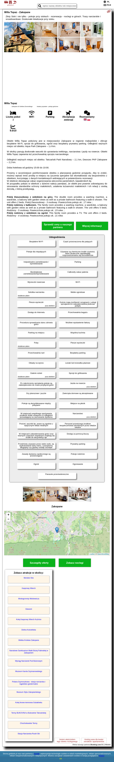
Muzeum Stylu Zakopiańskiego (29, 692)
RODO (101, 756)
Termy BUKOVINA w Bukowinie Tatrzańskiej (28, 713)
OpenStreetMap (103, 554)
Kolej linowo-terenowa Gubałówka (28, 702)
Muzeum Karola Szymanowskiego (28, 671)
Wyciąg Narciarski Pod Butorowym (28, 661)
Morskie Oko (29, 578)
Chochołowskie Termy (28, 723)
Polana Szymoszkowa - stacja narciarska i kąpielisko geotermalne (28, 683)
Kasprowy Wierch (29, 588)
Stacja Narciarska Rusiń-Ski (29, 734)
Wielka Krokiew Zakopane (28, 640)
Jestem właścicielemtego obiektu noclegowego (67, 740)
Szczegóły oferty (39, 563)
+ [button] (8, 515)
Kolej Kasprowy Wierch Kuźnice (28, 619)
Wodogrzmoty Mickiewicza (28, 599)
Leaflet (92, 554)
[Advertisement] (57, 76)
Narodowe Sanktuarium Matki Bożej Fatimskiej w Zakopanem (28, 652)
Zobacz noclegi (74, 563)
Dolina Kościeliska (29, 630)
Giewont (28, 609)
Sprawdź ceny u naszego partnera (58, 226)
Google (37, 754)
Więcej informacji (92, 226)
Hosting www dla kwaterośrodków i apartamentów (94, 740)
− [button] (8, 519)
